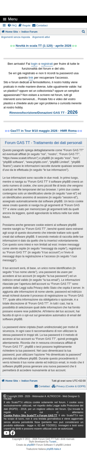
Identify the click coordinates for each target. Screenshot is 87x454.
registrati (47, 63)
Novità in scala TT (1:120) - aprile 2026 (43, 45)
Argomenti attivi (41, 37)
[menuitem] (12, 25)
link (31, 77)
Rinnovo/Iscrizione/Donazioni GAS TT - (43, 112)
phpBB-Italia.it (53, 449)
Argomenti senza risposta (15, 37)
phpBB (30, 445)
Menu (12, 19)
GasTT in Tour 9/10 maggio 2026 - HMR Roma (43, 130)
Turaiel (52, 441)
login (34, 63)
